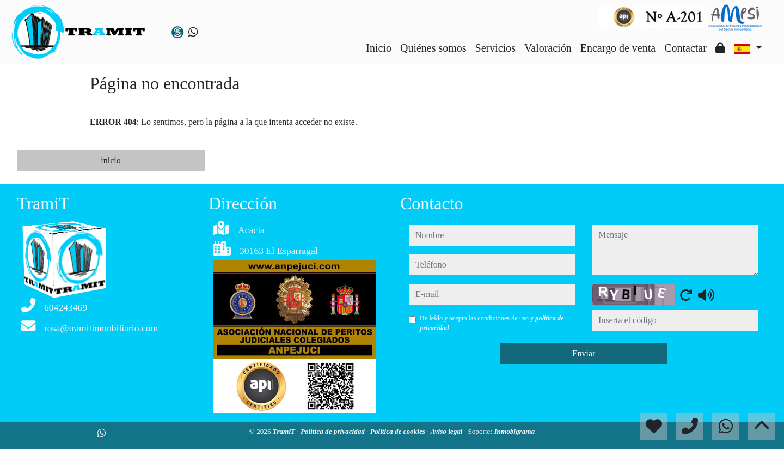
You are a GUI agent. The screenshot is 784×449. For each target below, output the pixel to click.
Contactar (685, 48)
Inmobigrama (514, 431)
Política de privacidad (333, 431)
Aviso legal (447, 431)
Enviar (584, 353)
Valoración (548, 48)
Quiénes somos (433, 48)
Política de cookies (398, 431)
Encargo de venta (618, 48)
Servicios (495, 48)
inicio (110, 160)
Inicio (378, 48)
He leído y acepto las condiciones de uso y (492, 323)
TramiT (285, 431)
